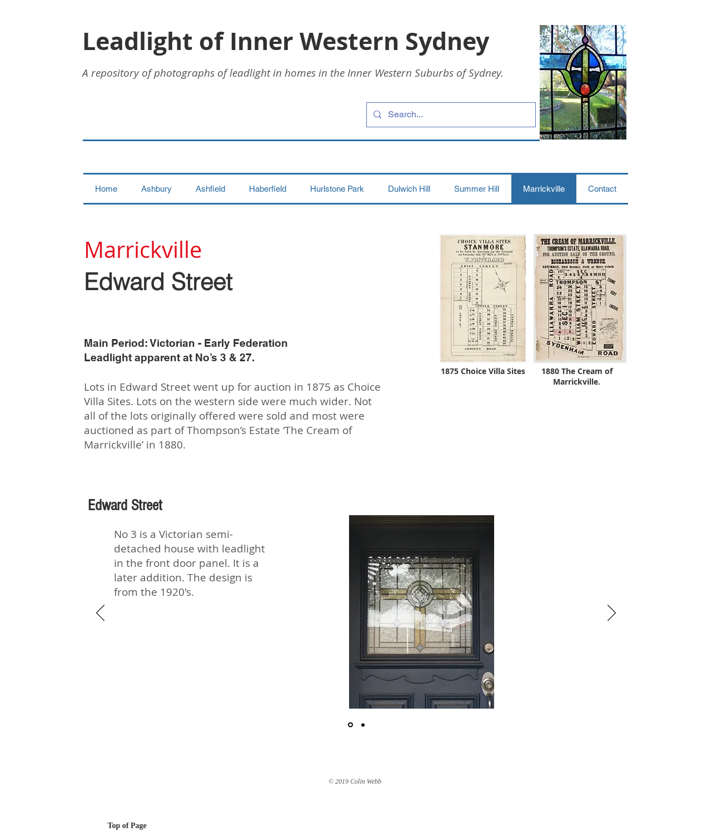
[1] (350, 725)
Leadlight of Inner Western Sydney (285, 40)
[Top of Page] (147, 826)
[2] (363, 724)
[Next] (612, 613)
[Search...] (450, 115)
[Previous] (100, 613)
